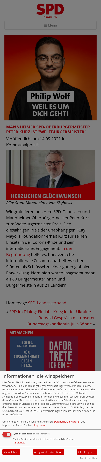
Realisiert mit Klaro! (88, 458)
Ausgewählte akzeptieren (48, 452)
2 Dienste (19, 442)
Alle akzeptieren (87, 452)
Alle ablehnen (11, 452)
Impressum (40, 425)
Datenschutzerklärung (67, 421)
